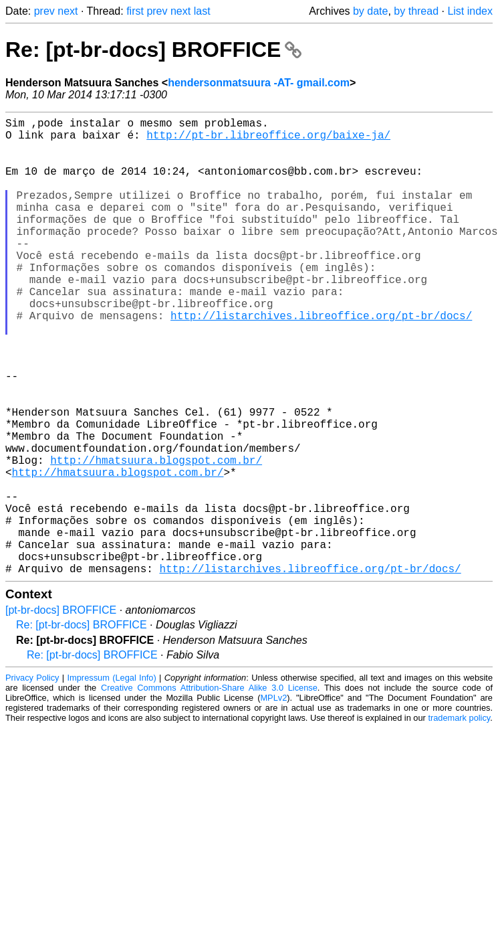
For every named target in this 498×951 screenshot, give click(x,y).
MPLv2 (273, 799)
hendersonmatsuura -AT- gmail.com (259, 82)
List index (470, 11)
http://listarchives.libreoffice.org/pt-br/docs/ (321, 360)
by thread (416, 11)
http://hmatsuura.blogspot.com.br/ (156, 537)
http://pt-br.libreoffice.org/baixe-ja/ (268, 140)
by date (370, 11)
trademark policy (459, 819)
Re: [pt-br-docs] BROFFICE (153, 49)
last (202, 11)
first (135, 11)
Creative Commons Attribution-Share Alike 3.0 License (209, 789)
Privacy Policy (32, 779)
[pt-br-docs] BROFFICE (60, 711)
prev (44, 11)
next (67, 11)
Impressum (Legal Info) (112, 779)
